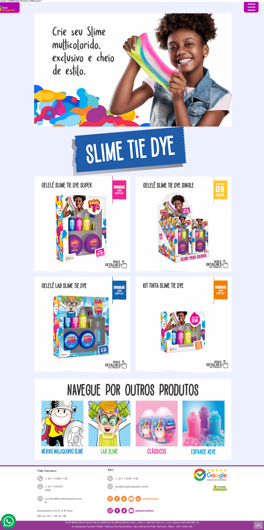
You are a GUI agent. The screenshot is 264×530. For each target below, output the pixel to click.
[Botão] (109, 427)
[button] (251, 7)
